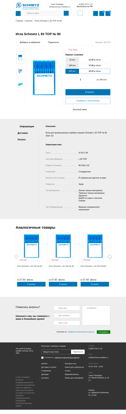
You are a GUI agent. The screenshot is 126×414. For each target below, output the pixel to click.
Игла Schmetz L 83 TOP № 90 (61, 271)
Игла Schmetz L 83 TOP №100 (93, 271)
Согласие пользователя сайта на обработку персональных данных (25, 392)
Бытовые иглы (70, 368)
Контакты (45, 384)
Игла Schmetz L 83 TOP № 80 (29, 271)
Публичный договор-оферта (24, 409)
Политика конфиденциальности (24, 385)
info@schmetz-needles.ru (59, 7)
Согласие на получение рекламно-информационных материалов (25, 401)
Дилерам (44, 380)
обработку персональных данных (81, 336)
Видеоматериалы (72, 380)
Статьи (67, 376)
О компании (46, 376)
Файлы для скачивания (74, 384)
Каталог (44, 368)
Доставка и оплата (48, 372)
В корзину (31, 289)
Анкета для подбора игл (74, 372)
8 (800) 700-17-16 (86, 4)
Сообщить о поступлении (88, 105)
